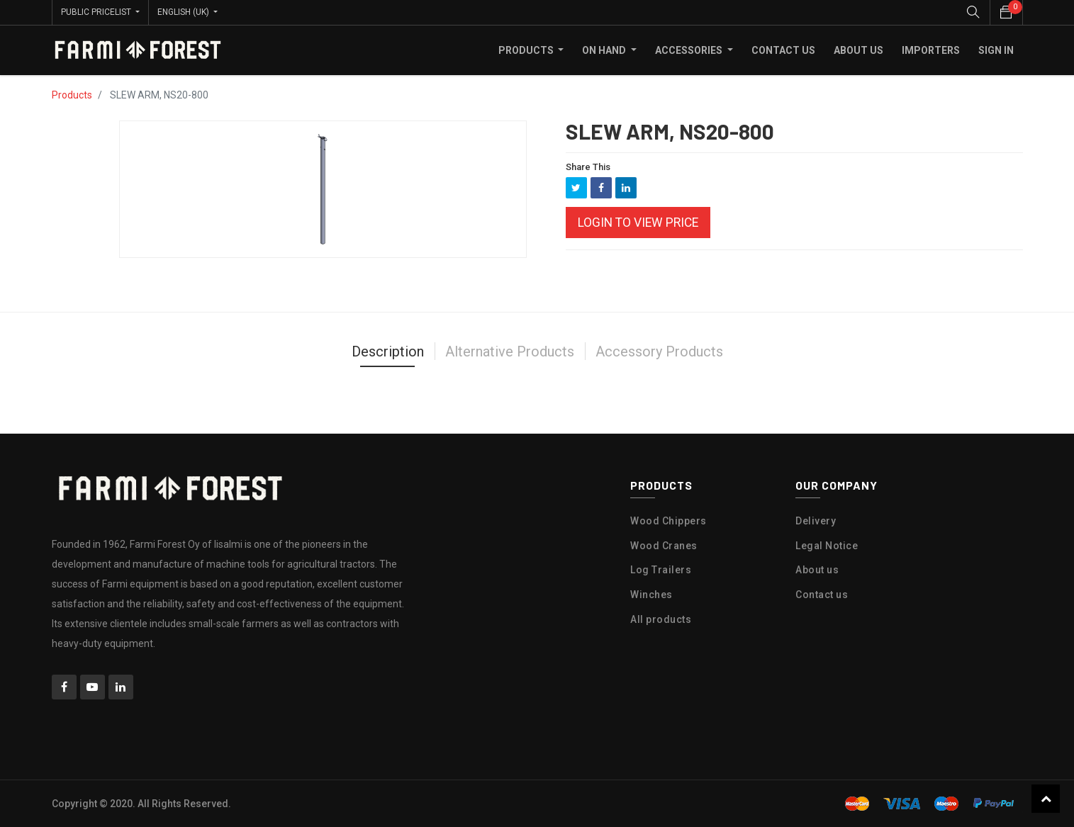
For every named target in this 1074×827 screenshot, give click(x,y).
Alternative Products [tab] (509, 351)
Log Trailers (660, 569)
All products (660, 619)
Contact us (821, 594)
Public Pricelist (97, 12)
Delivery (815, 521)
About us (817, 569)
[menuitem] (783, 50)
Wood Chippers (668, 521)
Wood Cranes (664, 545)
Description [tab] (388, 351)
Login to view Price (638, 222)
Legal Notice (826, 545)
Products (72, 95)
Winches (651, 594)
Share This (588, 167)
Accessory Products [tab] (659, 351)
